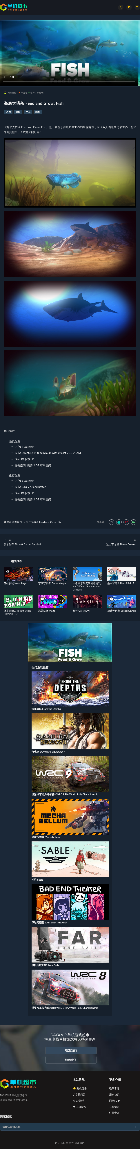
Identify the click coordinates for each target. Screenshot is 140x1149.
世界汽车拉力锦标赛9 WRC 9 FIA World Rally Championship (65, 794)
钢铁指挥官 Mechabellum (46, 836)
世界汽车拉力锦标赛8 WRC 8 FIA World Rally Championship (65, 1007)
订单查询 (114, 1112)
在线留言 (114, 1106)
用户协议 (114, 1094)
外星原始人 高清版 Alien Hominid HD (17, 612)
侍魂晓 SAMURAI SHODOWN (49, 751)
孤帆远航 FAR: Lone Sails (45, 965)
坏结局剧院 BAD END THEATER (50, 922)
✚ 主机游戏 (79, 1106)
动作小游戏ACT (36, 93)
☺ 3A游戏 (79, 1100)
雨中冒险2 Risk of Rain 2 (120, 583)
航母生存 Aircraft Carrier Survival (22, 544)
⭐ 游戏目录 (80, 1088)
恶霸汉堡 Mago (46, 610)
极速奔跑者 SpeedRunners (121, 610)
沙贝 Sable (37, 879)
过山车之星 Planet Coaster (121, 544)
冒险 (18, 111)
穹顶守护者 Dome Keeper (52, 583)
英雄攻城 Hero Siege (15, 583)
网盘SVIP (114, 1100)
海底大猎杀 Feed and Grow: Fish (44, 522)
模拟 (37, 111)
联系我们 (71, 1050)
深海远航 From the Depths (46, 708)
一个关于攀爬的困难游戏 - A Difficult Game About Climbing (87, 586)
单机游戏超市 (14, 522)
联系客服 (114, 1088)
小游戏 (23, 93)
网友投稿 (10, 92)
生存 (28, 111)
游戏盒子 (71, 1059)
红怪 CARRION (81, 610)
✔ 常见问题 (79, 1094)
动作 (8, 111)
